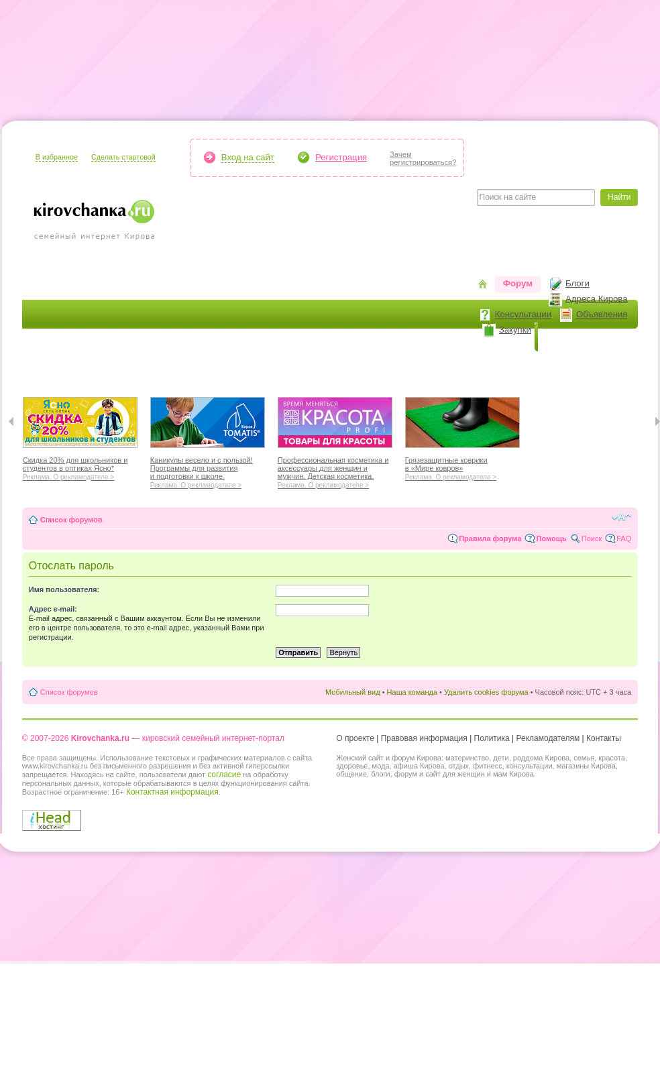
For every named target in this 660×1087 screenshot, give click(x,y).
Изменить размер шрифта (621, 517)
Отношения (373, 365)
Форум (518, 283)
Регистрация (341, 157)
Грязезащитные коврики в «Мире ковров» (462, 466)
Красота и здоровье (125, 365)
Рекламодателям (548, 738)
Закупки (515, 330)
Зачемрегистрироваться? (423, 158)
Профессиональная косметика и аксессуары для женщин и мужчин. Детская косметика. (335, 470)
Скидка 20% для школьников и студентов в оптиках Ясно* (80, 466)
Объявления (601, 314)
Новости (564, 337)
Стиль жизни (444, 365)
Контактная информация (172, 792)
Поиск (592, 538)
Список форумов (71, 520)
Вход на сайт (247, 157)
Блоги (577, 283)
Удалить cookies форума (486, 692)
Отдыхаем (307, 365)
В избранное (57, 157)
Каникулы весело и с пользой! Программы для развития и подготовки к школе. (207, 470)
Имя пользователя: (64, 589)
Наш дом (247, 365)
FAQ (623, 538)
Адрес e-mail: (53, 609)
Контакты (603, 738)
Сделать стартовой (123, 157)
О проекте (355, 738)
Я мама (47, 365)
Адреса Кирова (596, 299)
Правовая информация (424, 738)
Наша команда (412, 692)
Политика (492, 738)
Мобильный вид (352, 692)
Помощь (551, 538)
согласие (224, 774)
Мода (198, 365)
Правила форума (490, 538)
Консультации (523, 314)
